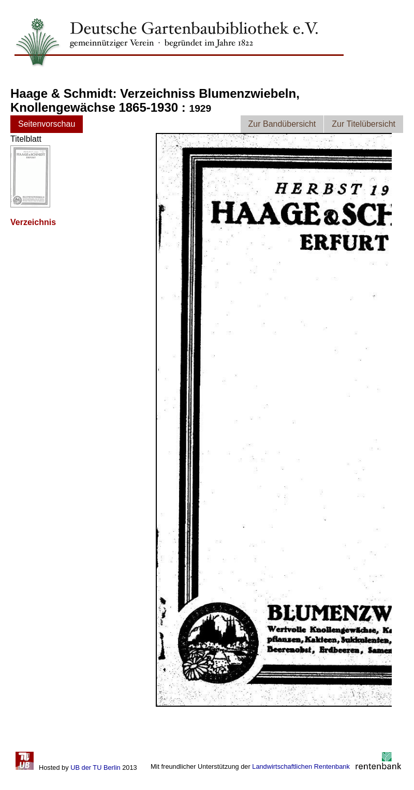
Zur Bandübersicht (282, 124)
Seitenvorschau (46, 124)
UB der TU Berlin (95, 767)
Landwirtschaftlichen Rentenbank (301, 766)
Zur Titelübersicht (363, 124)
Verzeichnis (33, 222)
